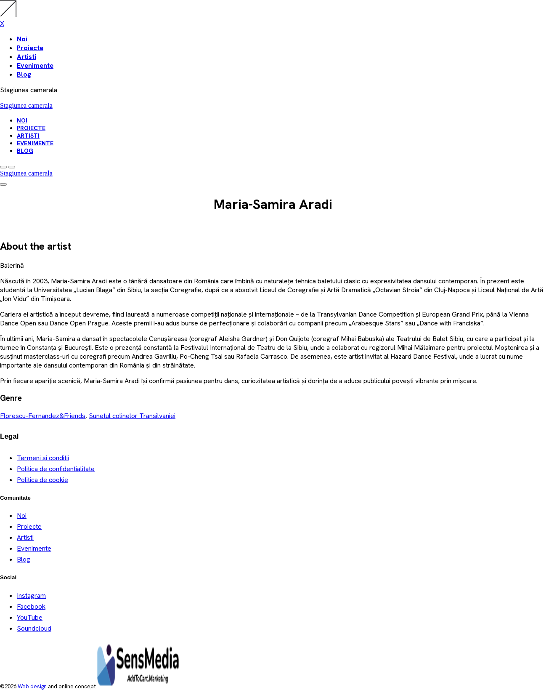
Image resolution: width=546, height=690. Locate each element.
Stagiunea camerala (26, 105)
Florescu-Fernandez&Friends (42, 415)
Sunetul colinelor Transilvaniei (132, 415)
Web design (32, 686)
